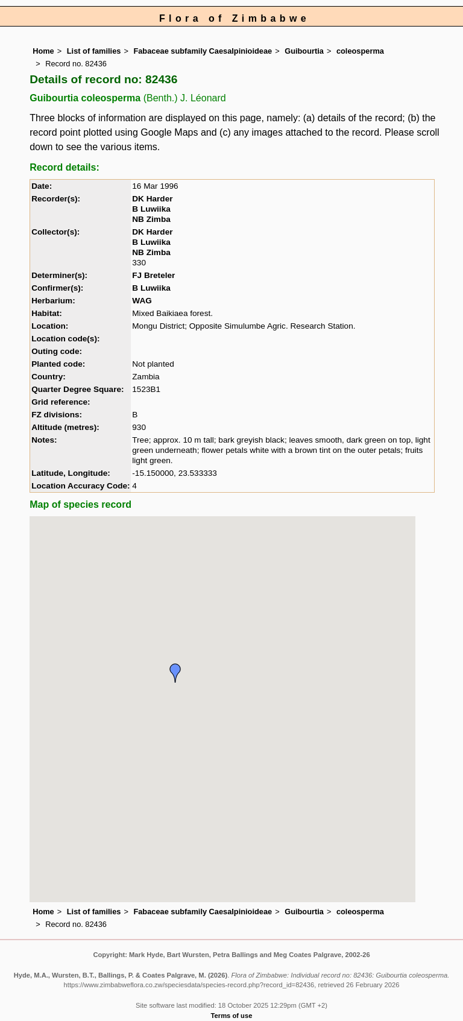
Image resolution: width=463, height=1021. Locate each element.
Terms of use (232, 1015)
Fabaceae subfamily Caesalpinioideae (202, 50)
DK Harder (152, 198)
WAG (141, 300)
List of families (94, 50)
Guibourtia (304, 50)
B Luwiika (151, 208)
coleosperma (360, 50)
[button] (175, 673)
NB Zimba (151, 219)
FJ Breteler (153, 275)
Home (43, 50)
